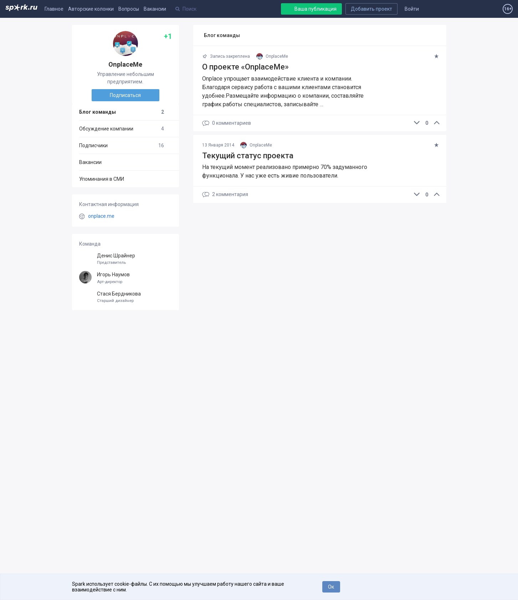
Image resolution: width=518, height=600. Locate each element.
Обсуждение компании (121, 129)
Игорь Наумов (125, 278)
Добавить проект (371, 9)
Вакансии (155, 9)
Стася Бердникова (125, 297)
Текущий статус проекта (247, 155)
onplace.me (101, 216)
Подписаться (125, 95)
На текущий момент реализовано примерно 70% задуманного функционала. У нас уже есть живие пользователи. (284, 171)
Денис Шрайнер (125, 259)
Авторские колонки (91, 9)
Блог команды (121, 112)
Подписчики (121, 145)
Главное (54, 9)
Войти (412, 9)
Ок (331, 587)
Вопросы (128, 9)
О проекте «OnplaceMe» (245, 66)
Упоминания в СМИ (101, 179)
